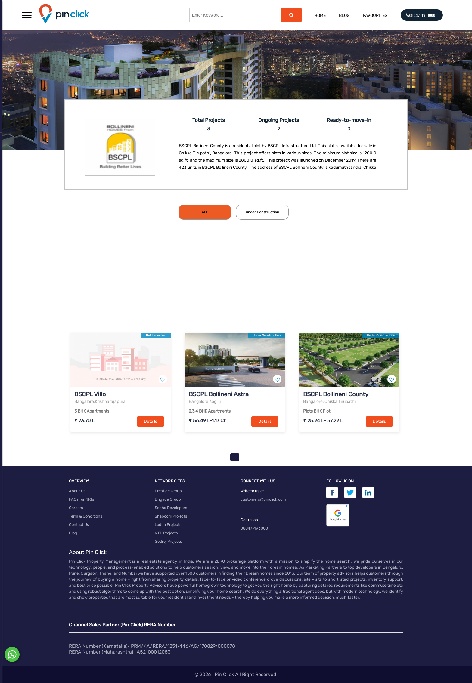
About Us (77, 491)
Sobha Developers (171, 507)
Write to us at (252, 491)
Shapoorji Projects (171, 516)
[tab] (205, 212)
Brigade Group (168, 499)
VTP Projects (166, 533)
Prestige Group (168, 491)
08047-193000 (254, 528)
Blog (344, 15)
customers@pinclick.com (263, 499)
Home (320, 15)
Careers (76, 507)
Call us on (249, 520)
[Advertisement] (236, 286)
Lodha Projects (168, 524)
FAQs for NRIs (81, 499)
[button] (27, 15)
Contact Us (79, 524)
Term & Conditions (85, 516)
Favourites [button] (375, 15)
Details (150, 421)
